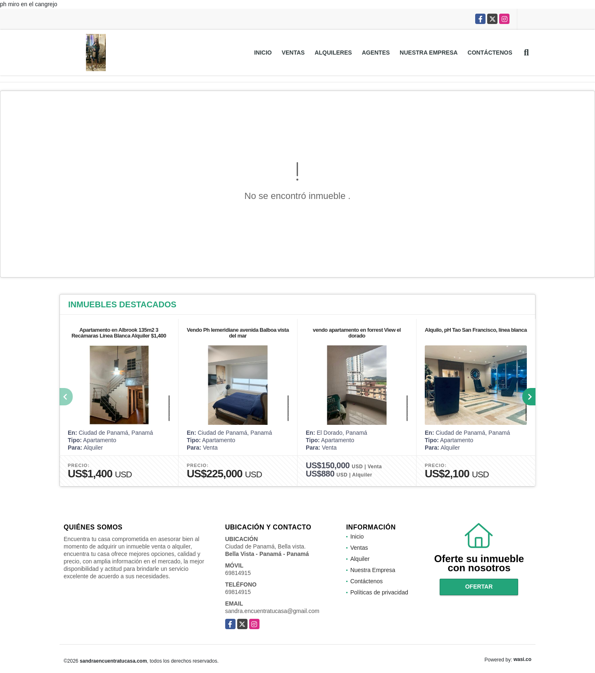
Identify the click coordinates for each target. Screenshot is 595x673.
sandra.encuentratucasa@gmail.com (272, 611)
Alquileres (333, 52)
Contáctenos (490, 52)
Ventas (293, 52)
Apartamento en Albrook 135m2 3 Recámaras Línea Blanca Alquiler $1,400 (118, 333)
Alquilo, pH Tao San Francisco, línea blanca (476, 330)
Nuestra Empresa (428, 52)
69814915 (238, 573)
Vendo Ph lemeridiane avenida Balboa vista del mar (238, 333)
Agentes (376, 52)
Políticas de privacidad (379, 592)
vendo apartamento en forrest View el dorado (357, 333)
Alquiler (360, 559)
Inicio (263, 52)
